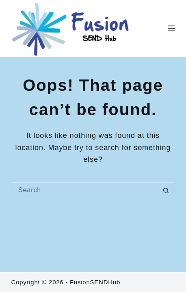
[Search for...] (85, 190)
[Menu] (171, 28)
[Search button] (166, 190)
